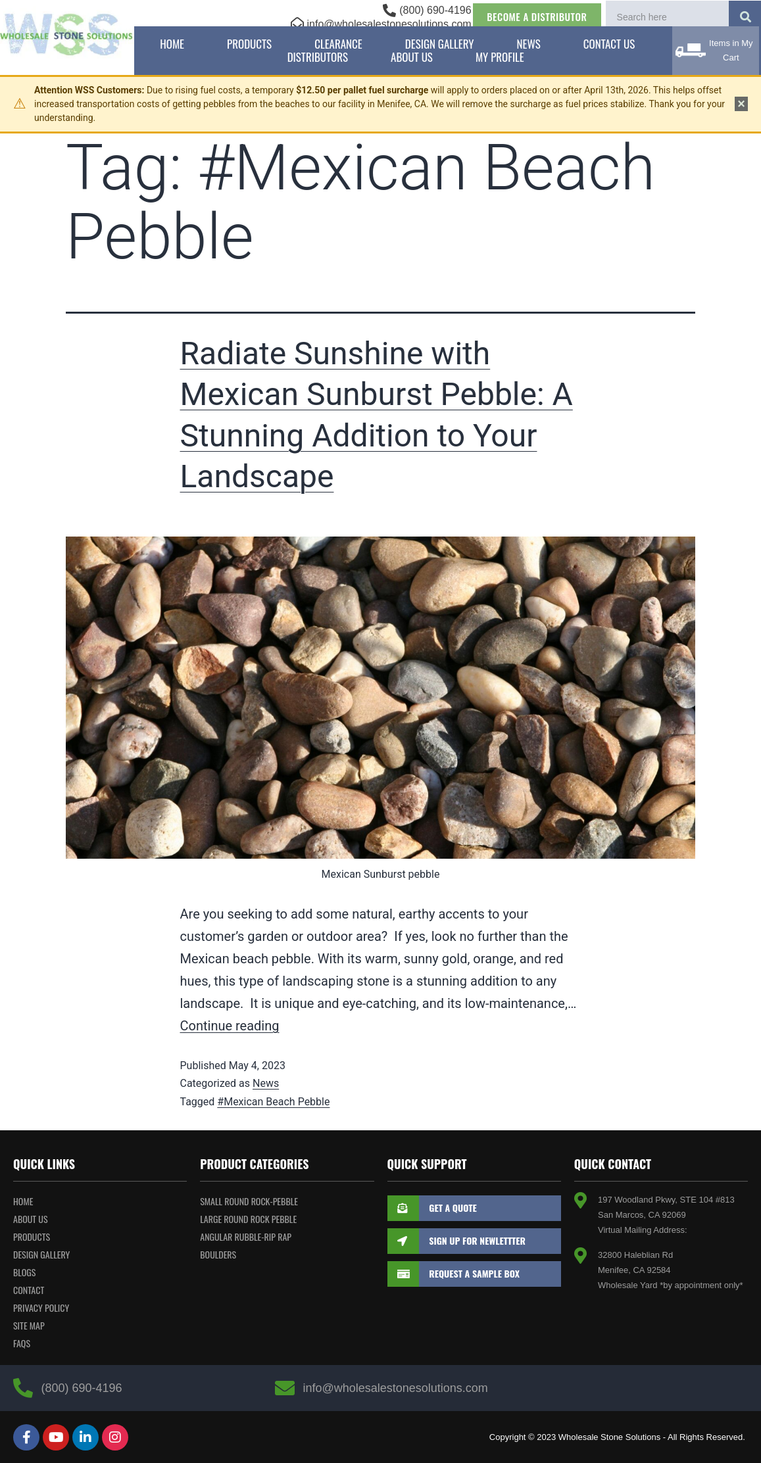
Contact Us (609, 44)
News (529, 44)
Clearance (338, 44)
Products (249, 44)
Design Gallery (439, 44)
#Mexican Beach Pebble (273, 1101)
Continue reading (230, 1026)
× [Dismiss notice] (741, 104)
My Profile (500, 57)
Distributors (317, 57)
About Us (412, 57)
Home (172, 44)
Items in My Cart (730, 50)
